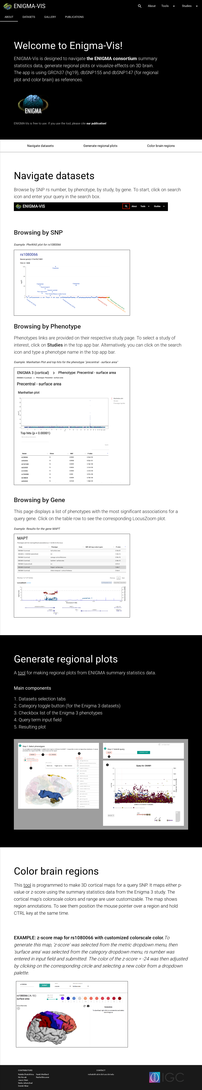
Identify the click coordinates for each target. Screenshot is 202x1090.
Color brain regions (161, 146)
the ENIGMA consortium (112, 58)
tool (21, 672)
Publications (74, 16)
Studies (190, 6)
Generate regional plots (100, 146)
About (152, 6)
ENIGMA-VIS (24, 6)
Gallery (50, 16)
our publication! (96, 123)
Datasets (29, 16)
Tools (168, 6)
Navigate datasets (40, 146)
